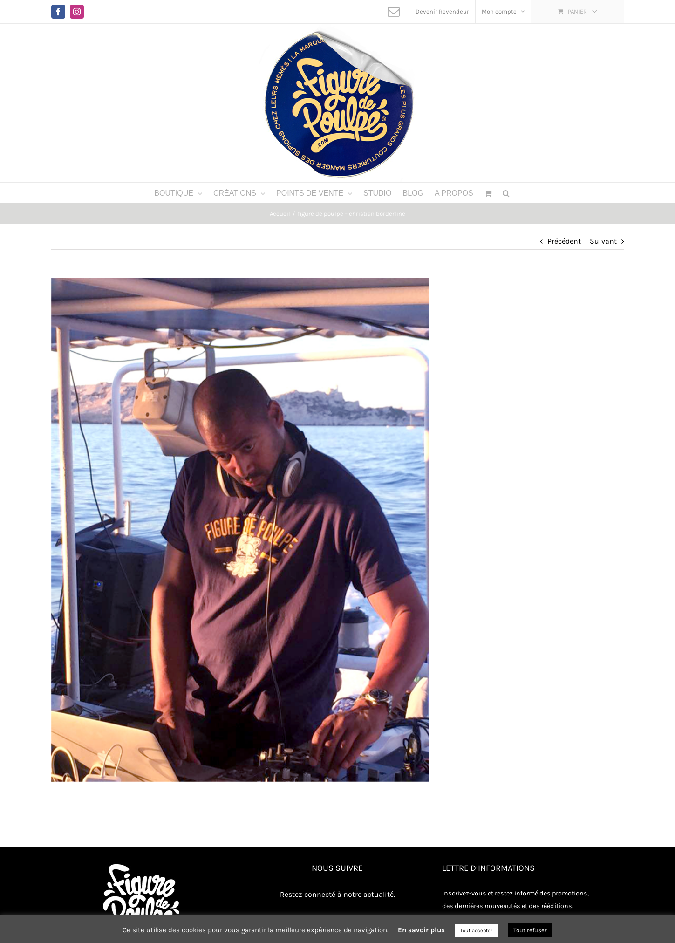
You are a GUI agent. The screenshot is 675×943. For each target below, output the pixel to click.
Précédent (564, 241)
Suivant (603, 241)
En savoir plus (421, 930)
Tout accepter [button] (476, 931)
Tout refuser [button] (530, 930)
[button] (506, 193)
